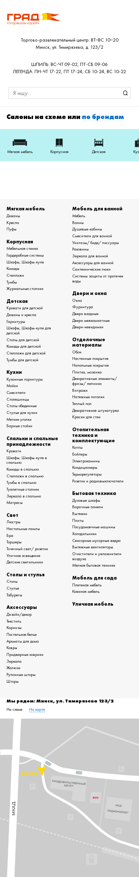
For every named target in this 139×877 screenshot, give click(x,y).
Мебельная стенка (22, 248)
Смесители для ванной (92, 235)
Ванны (78, 222)
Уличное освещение (23, 555)
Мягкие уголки (19, 419)
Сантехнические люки (91, 269)
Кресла (12, 222)
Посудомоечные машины (93, 526)
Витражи (80, 390)
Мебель (78, 215)
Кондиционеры (84, 467)
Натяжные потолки (88, 396)
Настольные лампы (23, 528)
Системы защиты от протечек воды (97, 278)
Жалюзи (13, 667)
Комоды (12, 268)
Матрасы (14, 502)
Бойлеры (79, 454)
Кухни (14, 372)
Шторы (12, 681)
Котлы (77, 447)
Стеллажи (15, 275)
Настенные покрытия (90, 358)
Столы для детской (22, 339)
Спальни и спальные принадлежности (32, 441)
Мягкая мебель (25, 208)
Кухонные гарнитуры (24, 379)
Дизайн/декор (19, 614)
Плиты (78, 520)
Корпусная (19, 241)
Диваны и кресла (21, 314)
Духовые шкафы (86, 500)
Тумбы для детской (22, 359)
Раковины (80, 249)
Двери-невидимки (87, 326)
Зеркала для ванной (90, 255)
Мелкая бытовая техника (93, 565)
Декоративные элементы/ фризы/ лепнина (94, 381)
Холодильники (84, 533)
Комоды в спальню (22, 469)
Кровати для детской (24, 307)
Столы (12, 581)
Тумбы (11, 282)
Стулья (12, 588)
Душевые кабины (87, 229)
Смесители (16, 392)
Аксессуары (21, 607)
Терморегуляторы (87, 474)
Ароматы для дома (22, 641)
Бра (9, 535)
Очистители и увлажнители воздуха (96, 556)
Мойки (12, 385)
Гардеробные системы (25, 255)
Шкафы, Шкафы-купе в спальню (26, 460)
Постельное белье (21, 634)
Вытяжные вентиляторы (92, 546)
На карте (37, 709)
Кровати (13, 450)
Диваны (13, 215)
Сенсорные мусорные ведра (96, 540)
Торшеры (14, 541)
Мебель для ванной (97, 208)
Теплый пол (82, 403)
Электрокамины (86, 460)
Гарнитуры (15, 321)
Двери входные (85, 313)
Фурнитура (82, 306)
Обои (77, 351)
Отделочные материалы (88, 342)
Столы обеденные (21, 405)
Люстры (13, 521)
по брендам (103, 117)
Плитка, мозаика (87, 372)
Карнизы (14, 627)
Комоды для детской (23, 346)
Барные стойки (19, 425)
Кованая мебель (85, 591)
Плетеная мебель (87, 584)
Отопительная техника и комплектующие (93, 435)
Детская (17, 301)
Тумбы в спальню (21, 482)
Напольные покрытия (90, 365)
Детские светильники (24, 561)
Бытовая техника (94, 493)
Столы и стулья (25, 574)
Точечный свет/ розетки (27, 548)
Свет (12, 515)
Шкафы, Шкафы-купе (25, 261)
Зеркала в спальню (23, 496)
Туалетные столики (22, 489)
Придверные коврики (24, 654)
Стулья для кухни (21, 412)
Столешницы (17, 399)
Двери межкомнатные (91, 320)
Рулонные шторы (21, 674)
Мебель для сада (94, 578)
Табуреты (14, 594)
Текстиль (13, 621)
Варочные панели (87, 506)
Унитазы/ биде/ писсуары (95, 242)
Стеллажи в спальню (24, 475)
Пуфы (11, 229)
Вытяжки (79, 513)
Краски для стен (86, 416)
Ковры (11, 647)
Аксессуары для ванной (92, 262)
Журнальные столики (24, 288)
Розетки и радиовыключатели (98, 480)
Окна (77, 300)
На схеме (14, 709)
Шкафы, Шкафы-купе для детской (28, 330)
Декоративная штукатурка (95, 410)
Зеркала (14, 661)
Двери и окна (89, 293)
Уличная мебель (92, 604)
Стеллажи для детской (26, 353)
